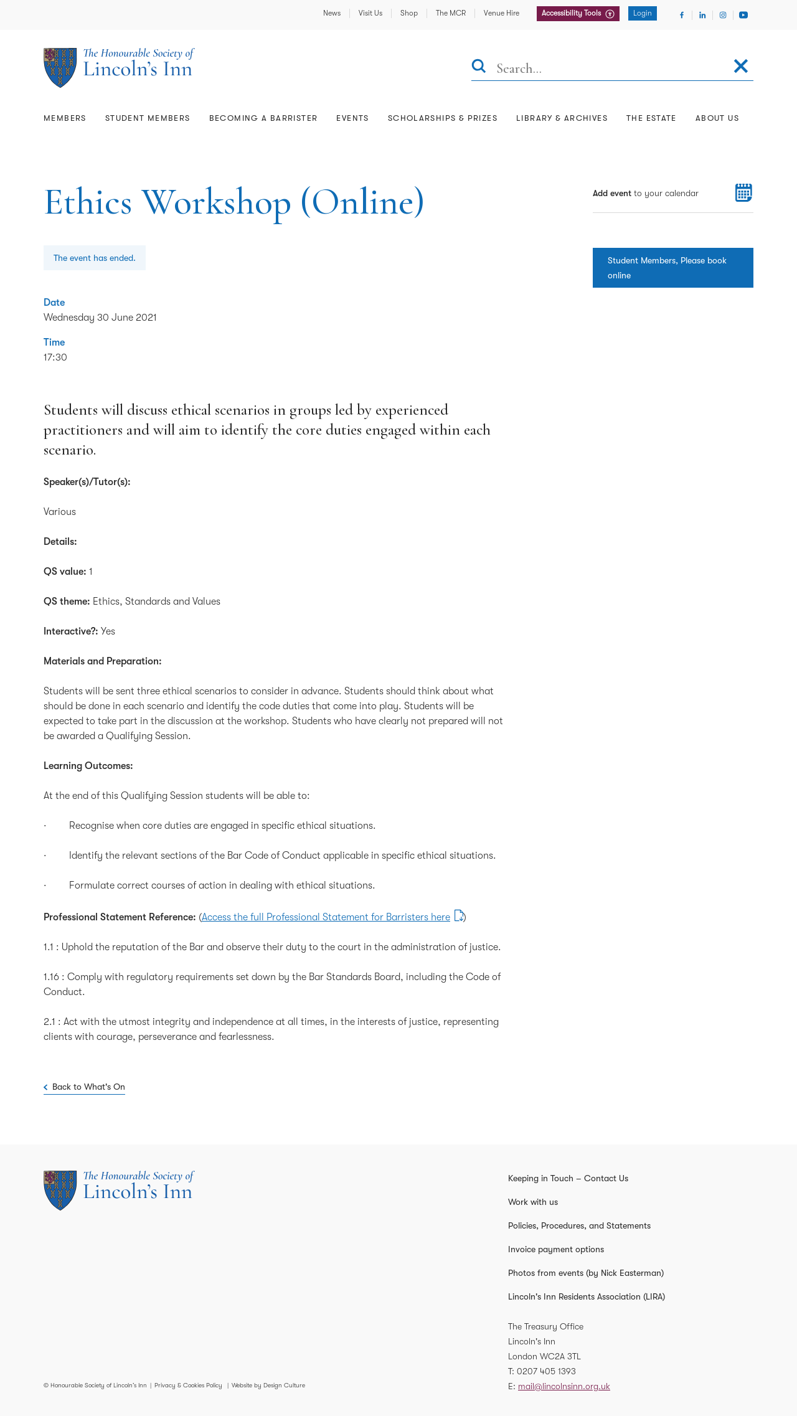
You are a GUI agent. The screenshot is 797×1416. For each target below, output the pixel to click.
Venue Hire (501, 13)
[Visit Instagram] (723, 15)
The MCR (451, 13)
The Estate (651, 118)
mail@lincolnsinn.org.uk (564, 1386)
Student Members (148, 118)
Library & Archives (562, 118)
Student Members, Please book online (667, 267)
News (332, 13)
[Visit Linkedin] (702, 15)
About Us (717, 118)
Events (352, 118)
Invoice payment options (556, 1249)
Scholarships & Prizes (443, 118)
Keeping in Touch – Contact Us (568, 1178)
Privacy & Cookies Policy (188, 1385)
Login (642, 13)
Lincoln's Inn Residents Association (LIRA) (586, 1296)
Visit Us (370, 13)
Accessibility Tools (572, 13)
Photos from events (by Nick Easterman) (586, 1273)
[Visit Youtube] (743, 15)
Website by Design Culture (268, 1385)
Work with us (533, 1202)
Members (65, 118)
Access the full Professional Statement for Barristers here (326, 917)
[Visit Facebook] (682, 15)
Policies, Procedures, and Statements (579, 1225)
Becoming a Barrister (263, 118)
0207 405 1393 (546, 1371)
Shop (409, 13)
